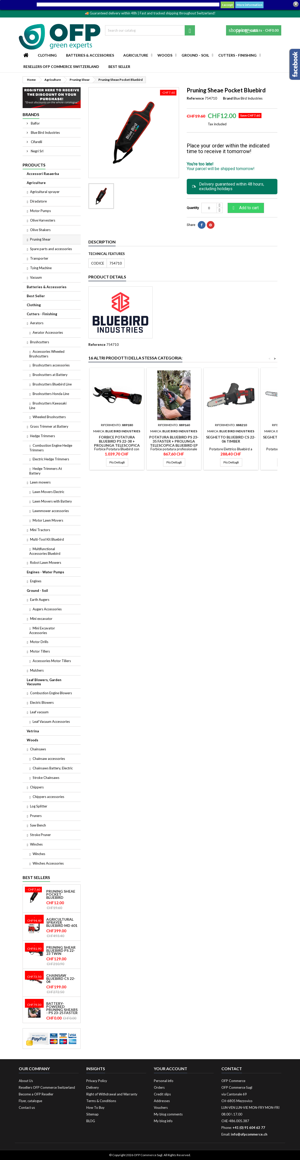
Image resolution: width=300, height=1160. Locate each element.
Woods (164, 55)
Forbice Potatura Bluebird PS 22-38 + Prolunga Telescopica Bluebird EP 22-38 (117, 443)
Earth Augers (39, 599)
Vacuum (36, 277)
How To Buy (95, 1107)
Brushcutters (39, 342)
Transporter (39, 258)
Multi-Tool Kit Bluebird (47, 539)
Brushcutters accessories (51, 365)
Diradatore (38, 201)
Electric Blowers (42, 702)
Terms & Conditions (101, 1101)
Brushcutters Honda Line (51, 394)
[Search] (150, 30)
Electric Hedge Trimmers (51, 459)
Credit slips (162, 1094)
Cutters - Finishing (237, 55)
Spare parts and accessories (51, 249)
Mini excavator (41, 619)
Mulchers (37, 670)
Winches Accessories (48, 863)
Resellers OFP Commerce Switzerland (61, 66)
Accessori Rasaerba (43, 174)
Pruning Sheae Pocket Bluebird (60, 894)
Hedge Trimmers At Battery (45, 471)
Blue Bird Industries (45, 132)
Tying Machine (41, 268)
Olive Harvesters (42, 220)
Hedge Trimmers (42, 436)
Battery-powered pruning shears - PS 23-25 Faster (62, 1008)
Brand (228, 98)
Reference (195, 98)
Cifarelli (36, 142)
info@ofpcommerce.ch (249, 1134)
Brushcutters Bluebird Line (52, 384)
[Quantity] (209, 208)
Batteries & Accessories (90, 55)
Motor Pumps (40, 211)
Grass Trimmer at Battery (49, 426)
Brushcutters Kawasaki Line (48, 405)
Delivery (92, 1087)
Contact (231, 1068)
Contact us (27, 1107)
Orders (159, 1087)
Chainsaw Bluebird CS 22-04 (60, 978)
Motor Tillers (40, 651)
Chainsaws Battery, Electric (53, 768)
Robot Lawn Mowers (45, 562)
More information (249, 5)
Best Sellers (36, 877)
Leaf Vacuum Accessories (51, 721)
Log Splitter (38, 806)
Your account (170, 1068)
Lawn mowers (40, 482)
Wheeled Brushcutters (49, 417)
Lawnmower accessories (51, 511)
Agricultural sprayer (45, 192)
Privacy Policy (96, 1081)
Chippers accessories (48, 797)
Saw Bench (38, 825)
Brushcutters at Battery (50, 375)
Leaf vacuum (39, 712)
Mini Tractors (40, 530)
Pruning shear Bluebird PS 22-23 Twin (61, 950)
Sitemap (92, 1114)
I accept (227, 5)
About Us (26, 1081)
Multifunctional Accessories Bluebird (44, 551)
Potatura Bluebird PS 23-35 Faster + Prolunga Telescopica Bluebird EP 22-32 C (174, 443)
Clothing (47, 55)
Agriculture (135, 55)
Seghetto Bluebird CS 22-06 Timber (231, 439)
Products (34, 164)
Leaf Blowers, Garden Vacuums (44, 682)
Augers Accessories (47, 609)
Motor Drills (39, 642)
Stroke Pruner (40, 835)
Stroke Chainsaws (46, 778)
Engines (35, 581)
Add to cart (245, 208)
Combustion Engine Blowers (51, 693)
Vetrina (33, 731)
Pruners (36, 816)
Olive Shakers (40, 230)
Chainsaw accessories (49, 759)
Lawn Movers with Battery (52, 501)
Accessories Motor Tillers (52, 661)
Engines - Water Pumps (45, 572)
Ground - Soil (195, 55)
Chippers (37, 787)
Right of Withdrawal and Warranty (111, 1094)
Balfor (35, 123)
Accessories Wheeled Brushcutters (46, 353)
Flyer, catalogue (30, 1101)
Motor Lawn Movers (48, 520)
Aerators (36, 323)
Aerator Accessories (48, 332)
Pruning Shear (40, 239)
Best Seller (119, 66)
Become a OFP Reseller (36, 1094)
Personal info (163, 1081)
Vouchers (161, 1107)
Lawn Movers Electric (48, 492)
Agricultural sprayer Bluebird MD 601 (61, 922)
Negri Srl (36, 151)
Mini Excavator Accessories (42, 630)
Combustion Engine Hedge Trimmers (50, 447)
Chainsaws (38, 749)
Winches (36, 844)
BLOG (90, 1121)
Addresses (162, 1101)
